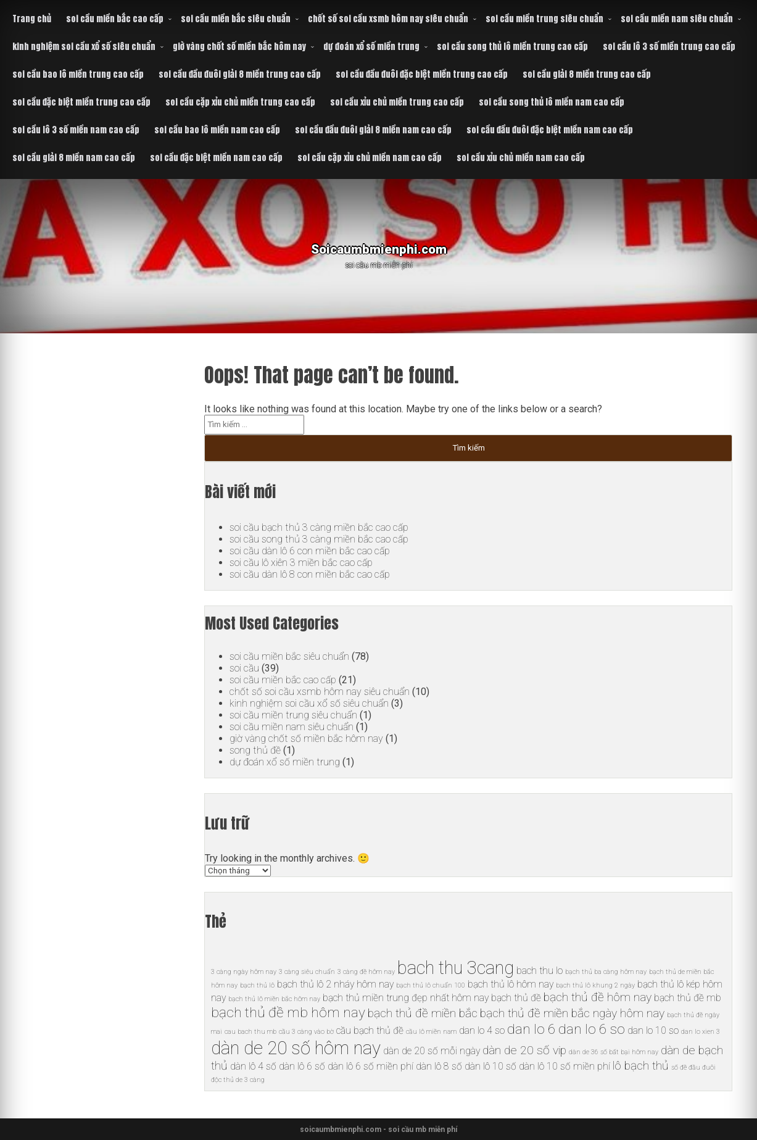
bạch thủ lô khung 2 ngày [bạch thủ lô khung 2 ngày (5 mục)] (595, 985)
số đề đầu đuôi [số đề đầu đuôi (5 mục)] (693, 1067)
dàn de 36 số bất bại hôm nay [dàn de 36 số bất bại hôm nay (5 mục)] (613, 1052)
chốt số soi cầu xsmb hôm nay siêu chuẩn (388, 18)
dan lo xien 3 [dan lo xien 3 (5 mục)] (700, 1032)
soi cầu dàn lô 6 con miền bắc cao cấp (310, 551)
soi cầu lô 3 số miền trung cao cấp (669, 46)
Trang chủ (31, 18)
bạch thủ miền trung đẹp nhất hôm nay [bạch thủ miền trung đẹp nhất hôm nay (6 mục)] (406, 998)
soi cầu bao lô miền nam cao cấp (217, 129)
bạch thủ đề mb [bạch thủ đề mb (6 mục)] (687, 998)
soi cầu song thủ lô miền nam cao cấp (551, 102)
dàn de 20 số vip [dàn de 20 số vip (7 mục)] (524, 1050)
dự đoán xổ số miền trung (371, 46)
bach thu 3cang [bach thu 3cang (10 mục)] (455, 967)
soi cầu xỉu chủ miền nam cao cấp (521, 157)
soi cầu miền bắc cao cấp (114, 18)
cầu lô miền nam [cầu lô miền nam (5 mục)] (431, 1032)
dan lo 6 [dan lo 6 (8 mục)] (531, 1029)
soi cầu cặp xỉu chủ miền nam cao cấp (369, 157)
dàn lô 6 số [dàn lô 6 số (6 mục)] (302, 1066)
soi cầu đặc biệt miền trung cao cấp (81, 102)
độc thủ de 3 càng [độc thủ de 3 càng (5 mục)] (238, 1080)
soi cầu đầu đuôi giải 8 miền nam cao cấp (373, 129)
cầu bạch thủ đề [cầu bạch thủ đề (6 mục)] (369, 1030)
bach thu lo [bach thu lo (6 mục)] (539, 970)
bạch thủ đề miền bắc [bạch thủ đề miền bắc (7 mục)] (423, 1013)
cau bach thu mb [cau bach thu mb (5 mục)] (250, 1032)
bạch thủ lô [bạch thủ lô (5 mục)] (257, 985)
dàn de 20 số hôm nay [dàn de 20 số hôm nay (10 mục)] (296, 1048)
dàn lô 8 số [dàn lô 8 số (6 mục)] (439, 1066)
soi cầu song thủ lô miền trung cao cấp (512, 46)
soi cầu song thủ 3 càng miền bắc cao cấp (319, 539)
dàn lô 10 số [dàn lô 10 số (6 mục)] (490, 1066)
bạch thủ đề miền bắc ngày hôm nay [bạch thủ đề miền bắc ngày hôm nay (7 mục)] (572, 1013)
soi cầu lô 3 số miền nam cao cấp (75, 129)
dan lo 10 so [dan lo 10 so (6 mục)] (653, 1030)
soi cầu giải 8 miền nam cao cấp (73, 157)
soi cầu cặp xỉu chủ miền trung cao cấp (240, 102)
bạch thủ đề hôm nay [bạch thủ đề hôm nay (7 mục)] (598, 997)
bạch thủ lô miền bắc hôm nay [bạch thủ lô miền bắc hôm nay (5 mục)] (274, 999)
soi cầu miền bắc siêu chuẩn (236, 18)
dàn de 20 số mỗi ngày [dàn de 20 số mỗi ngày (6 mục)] (431, 1051)
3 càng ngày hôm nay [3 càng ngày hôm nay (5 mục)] (243, 972)
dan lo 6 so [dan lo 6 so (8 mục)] (591, 1029)
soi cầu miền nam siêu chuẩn (677, 18)
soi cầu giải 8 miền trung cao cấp (587, 74)
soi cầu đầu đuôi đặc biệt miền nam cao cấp (549, 129)
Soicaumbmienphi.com (378, 246)
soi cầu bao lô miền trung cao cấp (78, 74)
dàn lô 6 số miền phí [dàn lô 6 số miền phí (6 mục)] (370, 1066)
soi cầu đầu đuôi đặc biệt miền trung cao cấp (422, 74)
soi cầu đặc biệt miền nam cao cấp (216, 157)
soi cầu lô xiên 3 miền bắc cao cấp (301, 562)
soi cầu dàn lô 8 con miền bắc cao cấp (310, 574)
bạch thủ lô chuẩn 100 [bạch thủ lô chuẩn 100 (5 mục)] (430, 985)
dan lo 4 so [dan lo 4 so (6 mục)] (482, 1030)
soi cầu (244, 668)
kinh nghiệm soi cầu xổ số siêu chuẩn (83, 46)
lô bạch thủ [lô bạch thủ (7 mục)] (641, 1066)
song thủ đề (255, 750)
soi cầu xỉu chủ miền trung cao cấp (397, 102)
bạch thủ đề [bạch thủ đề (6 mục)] (516, 998)
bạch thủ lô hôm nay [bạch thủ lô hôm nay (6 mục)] (510, 984)
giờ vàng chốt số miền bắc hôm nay (239, 46)
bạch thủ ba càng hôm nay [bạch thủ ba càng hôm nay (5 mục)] (606, 972)
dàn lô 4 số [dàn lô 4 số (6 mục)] (253, 1066)
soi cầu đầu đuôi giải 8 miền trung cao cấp (240, 74)
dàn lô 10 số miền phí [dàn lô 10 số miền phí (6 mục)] (564, 1066)
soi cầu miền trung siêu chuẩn (544, 18)
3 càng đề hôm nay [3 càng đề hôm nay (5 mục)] (366, 972)
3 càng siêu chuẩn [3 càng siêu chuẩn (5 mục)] (307, 972)
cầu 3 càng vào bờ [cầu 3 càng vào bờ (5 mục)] (306, 1032)
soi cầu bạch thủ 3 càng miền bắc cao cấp (319, 527)
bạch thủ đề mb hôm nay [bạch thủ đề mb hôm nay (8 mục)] (288, 1012)
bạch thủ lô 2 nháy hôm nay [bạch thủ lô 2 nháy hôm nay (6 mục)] (335, 984)
